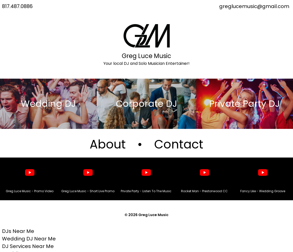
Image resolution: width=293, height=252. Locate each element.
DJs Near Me (18, 231)
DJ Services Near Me (28, 246)
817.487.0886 (17, 6)
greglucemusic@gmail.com (254, 6)
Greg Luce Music (146, 56)
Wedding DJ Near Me (29, 238)
